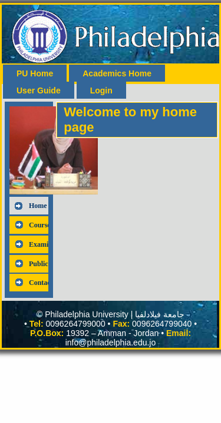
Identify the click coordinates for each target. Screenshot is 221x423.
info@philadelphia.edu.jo (110, 342)
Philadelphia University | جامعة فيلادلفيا (114, 314)
